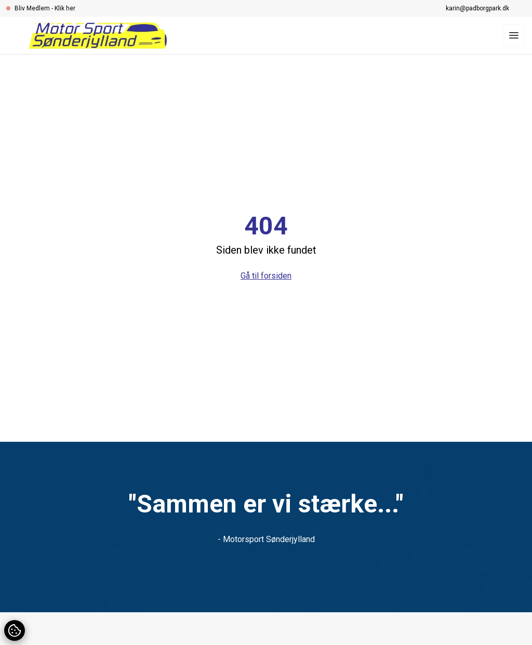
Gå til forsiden (266, 276)
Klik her (65, 8)
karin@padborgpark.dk (477, 8)
